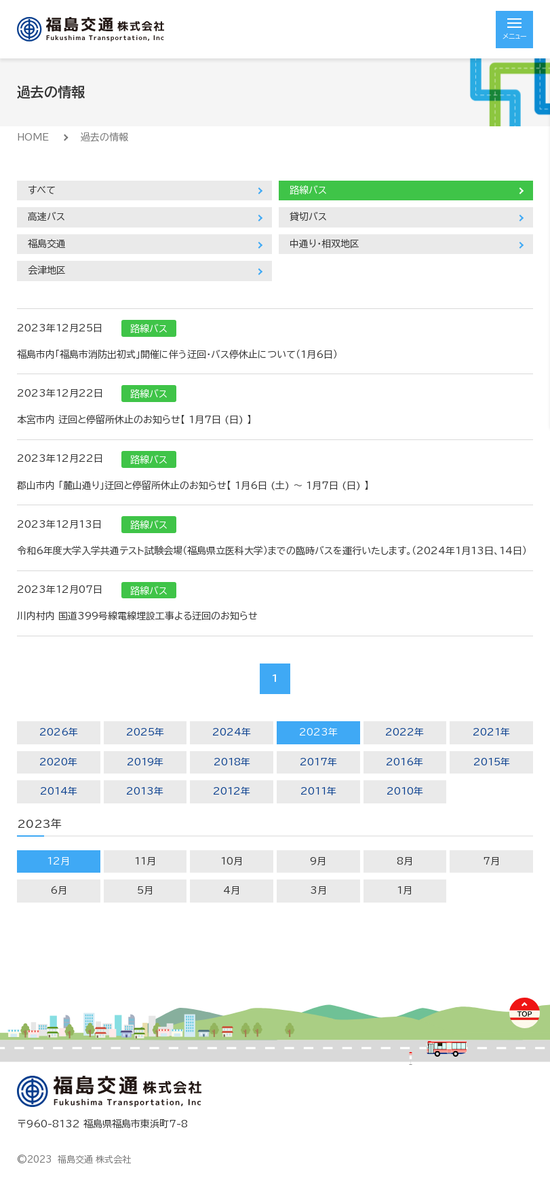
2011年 (318, 791)
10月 (231, 861)
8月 (405, 861)
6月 (58, 890)
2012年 (231, 791)
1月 (404, 890)
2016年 (404, 762)
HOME (33, 137)
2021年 (491, 732)
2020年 (58, 762)
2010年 (405, 791)
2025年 (145, 732)
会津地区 (47, 270)
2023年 (318, 732)
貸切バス (308, 216)
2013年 (144, 791)
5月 (145, 890)
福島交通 (47, 244)
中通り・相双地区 (324, 244)
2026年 (58, 732)
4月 (231, 890)
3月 (318, 890)
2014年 (58, 791)
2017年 (318, 762)
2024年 (231, 732)
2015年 (491, 762)
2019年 (145, 762)
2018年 (232, 762)
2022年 (404, 732)
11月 (145, 861)
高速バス (46, 216)
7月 (491, 861)
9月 (318, 861)
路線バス (308, 190)
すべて (42, 190)
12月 (58, 861)
